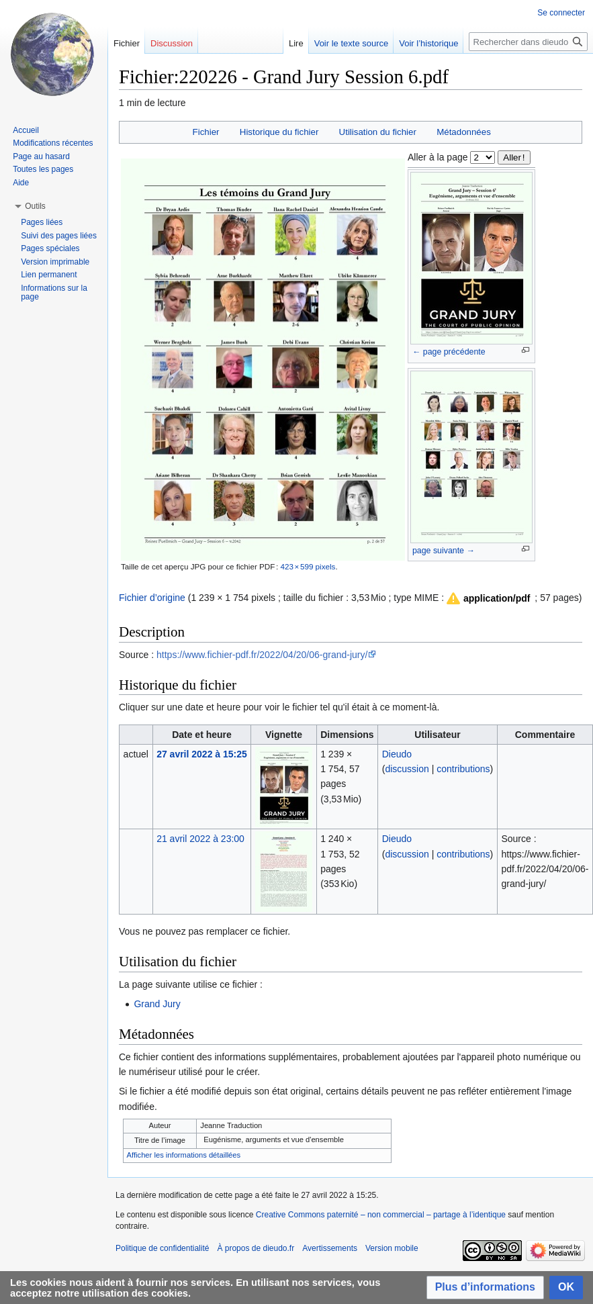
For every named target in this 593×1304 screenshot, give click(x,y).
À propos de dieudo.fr (255, 1248)
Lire (296, 43)
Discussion (171, 43)
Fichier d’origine (152, 597)
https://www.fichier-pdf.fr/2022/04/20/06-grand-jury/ (261, 654)
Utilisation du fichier (377, 132)
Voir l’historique (428, 43)
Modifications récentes (53, 143)
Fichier (206, 132)
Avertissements (329, 1248)
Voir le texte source (351, 43)
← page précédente (449, 352)
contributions (463, 768)
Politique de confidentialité (162, 1248)
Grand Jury (157, 1003)
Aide (21, 182)
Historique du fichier (279, 132)
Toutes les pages (43, 169)
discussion (406, 768)
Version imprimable (55, 262)
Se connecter (561, 12)
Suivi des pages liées (59, 235)
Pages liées (41, 222)
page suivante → (443, 550)
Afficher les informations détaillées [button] (184, 1155)
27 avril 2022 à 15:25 (201, 754)
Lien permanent (49, 274)
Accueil (26, 130)
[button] (488, 598)
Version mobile (391, 1248)
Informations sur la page (54, 292)
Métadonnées (464, 132)
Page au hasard (41, 156)
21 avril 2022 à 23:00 (200, 838)
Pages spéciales (50, 248)
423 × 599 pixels (307, 566)
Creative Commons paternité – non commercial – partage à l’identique (381, 1214)
